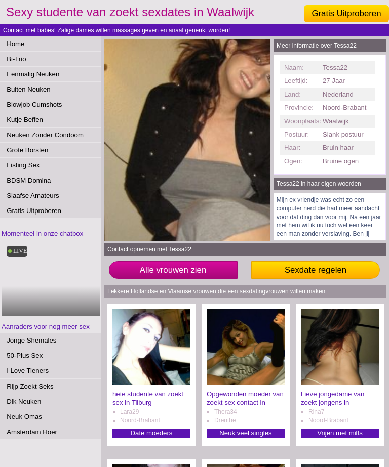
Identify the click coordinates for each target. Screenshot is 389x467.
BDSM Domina (29, 180)
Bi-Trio (16, 59)
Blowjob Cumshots (34, 104)
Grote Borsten (27, 150)
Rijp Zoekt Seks (30, 386)
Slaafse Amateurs (33, 195)
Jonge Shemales (31, 340)
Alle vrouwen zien (173, 270)
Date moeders (152, 433)
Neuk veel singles (245, 433)
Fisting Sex (23, 165)
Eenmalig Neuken (33, 74)
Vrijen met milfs (340, 433)
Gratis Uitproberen (346, 13)
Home (15, 44)
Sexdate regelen (315, 270)
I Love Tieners (28, 370)
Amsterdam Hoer (32, 432)
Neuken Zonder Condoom (45, 135)
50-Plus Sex (25, 355)
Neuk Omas (24, 416)
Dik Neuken (24, 401)
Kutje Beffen (25, 119)
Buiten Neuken (29, 89)
